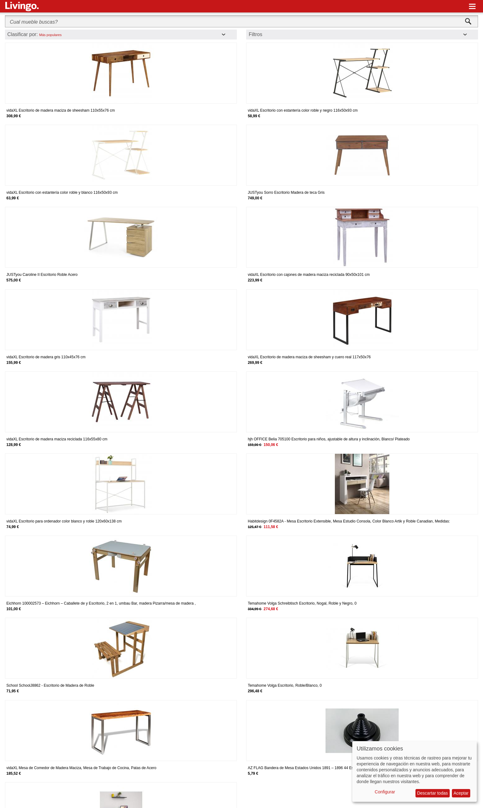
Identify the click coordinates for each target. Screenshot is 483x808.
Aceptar (460, 793)
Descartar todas (432, 793)
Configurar (385, 791)
